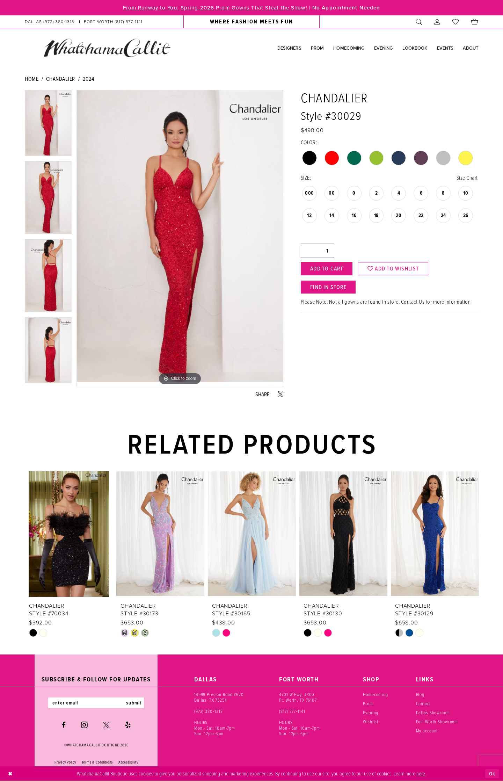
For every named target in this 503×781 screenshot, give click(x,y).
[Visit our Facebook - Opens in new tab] (64, 725)
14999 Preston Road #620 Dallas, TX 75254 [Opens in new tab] (219, 697)
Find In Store (328, 287)
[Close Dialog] (10, 774)
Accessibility (128, 762)
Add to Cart (326, 269)
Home (31, 78)
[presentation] (69, 534)
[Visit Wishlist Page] (455, 21)
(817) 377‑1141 (292, 711)
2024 (88, 78)
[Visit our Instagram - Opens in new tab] (84, 725)
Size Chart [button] (467, 177)
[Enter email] (96, 702)
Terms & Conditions (97, 762)
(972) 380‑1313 (208, 711)
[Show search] (419, 21)
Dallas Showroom (433, 712)
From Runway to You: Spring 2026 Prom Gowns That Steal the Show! (215, 8)
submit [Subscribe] (133, 702)
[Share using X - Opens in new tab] (280, 394)
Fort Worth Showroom (437, 721)
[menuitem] (83, 21)
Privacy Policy (65, 762)
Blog (420, 694)
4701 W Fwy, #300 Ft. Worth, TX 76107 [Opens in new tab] (298, 697)
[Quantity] (317, 251)
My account (427, 731)
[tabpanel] (48, 125)
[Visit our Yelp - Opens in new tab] (128, 725)
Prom (368, 703)
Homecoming (375, 694)
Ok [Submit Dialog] (492, 774)
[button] (437, 21)
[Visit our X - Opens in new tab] (106, 725)
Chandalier (60, 78)
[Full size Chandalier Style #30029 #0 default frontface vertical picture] (180, 238)
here (420, 773)
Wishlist (370, 721)
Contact (423, 703)
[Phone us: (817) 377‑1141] (113, 21)
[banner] (106, 47)
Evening (370, 712)
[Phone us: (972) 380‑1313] (49, 21)
